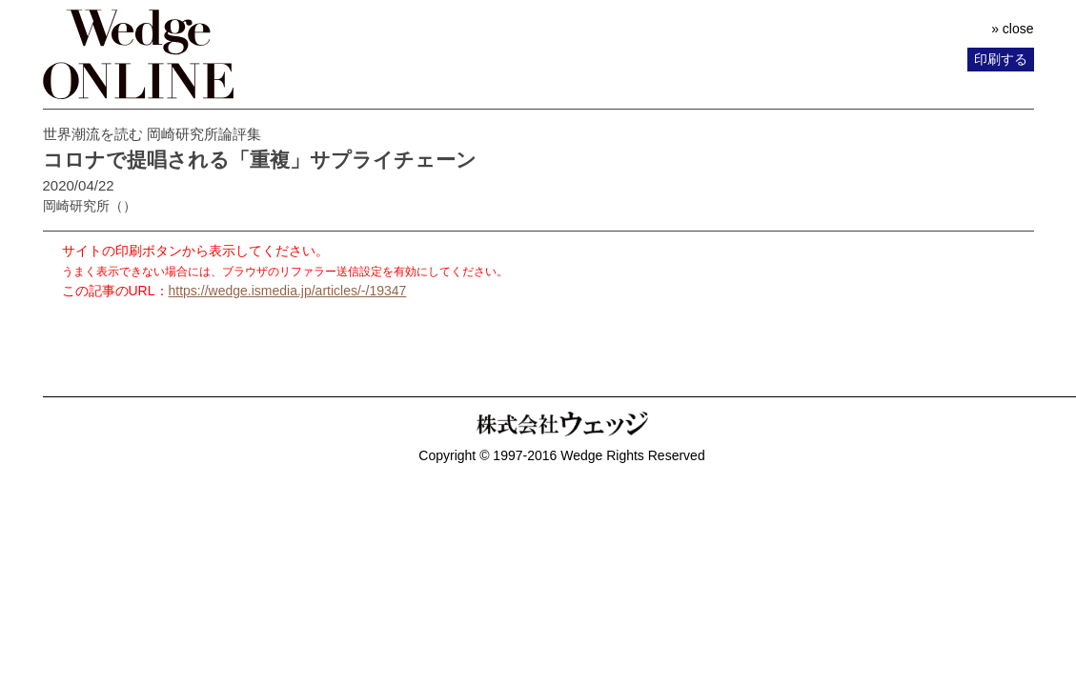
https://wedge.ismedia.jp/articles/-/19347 (288, 290)
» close (1012, 28)
